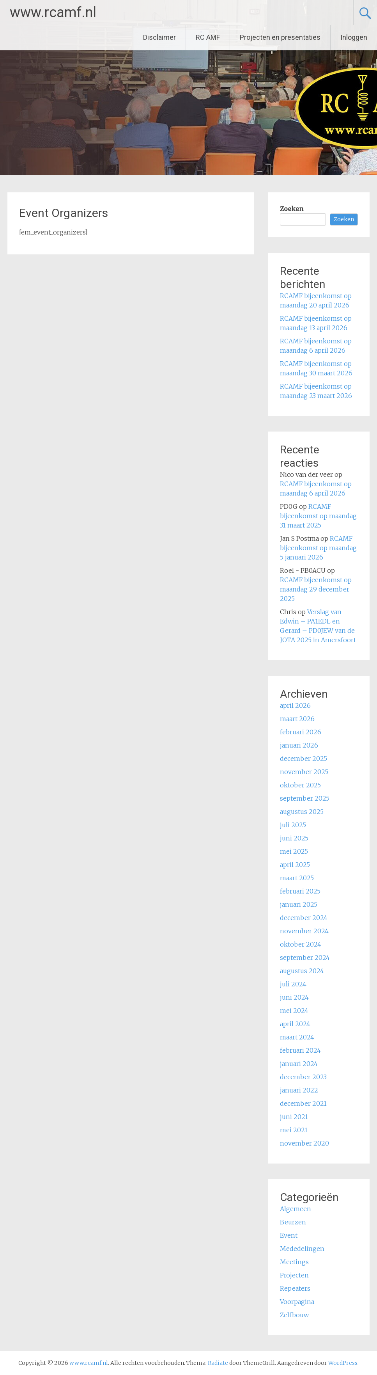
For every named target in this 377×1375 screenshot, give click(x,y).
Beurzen (293, 1222)
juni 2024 (294, 997)
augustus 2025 (302, 811)
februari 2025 (300, 891)
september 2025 (304, 798)
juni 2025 (294, 838)
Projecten (294, 1275)
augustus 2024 (302, 971)
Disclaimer (159, 37)
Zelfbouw (294, 1315)
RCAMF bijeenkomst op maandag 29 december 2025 (316, 589)
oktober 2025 (300, 785)
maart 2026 (297, 719)
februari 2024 (300, 1050)
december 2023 (303, 1077)
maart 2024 (297, 1037)
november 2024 (304, 931)
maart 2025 (297, 878)
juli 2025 (293, 825)
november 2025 (304, 772)
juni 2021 (294, 1117)
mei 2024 (294, 1010)
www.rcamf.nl (53, 12)
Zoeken (291, 209)
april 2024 (295, 1024)
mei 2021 (294, 1130)
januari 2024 (299, 1064)
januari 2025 (298, 904)
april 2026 (295, 705)
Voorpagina (297, 1302)
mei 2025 (294, 851)
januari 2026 (299, 745)
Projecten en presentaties (280, 37)
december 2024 (303, 918)
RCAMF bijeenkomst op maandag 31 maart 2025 (318, 516)
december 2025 (303, 758)
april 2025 (295, 865)
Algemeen (295, 1209)
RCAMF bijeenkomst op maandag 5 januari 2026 (318, 548)
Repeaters (295, 1288)
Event (288, 1235)
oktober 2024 (300, 944)
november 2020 (304, 1143)
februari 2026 (300, 732)
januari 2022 (299, 1090)
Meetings (294, 1262)
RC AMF (208, 37)
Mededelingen (302, 1248)
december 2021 (303, 1103)
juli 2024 (293, 984)
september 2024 (305, 957)
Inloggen (353, 37)
